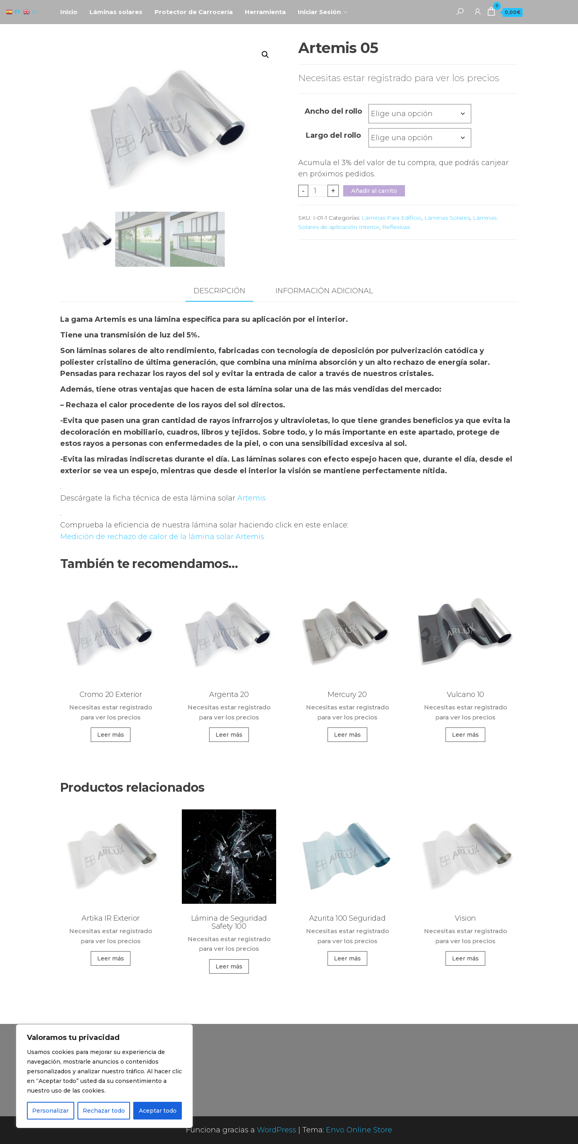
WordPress (276, 1130)
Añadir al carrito (374, 190)
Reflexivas (396, 227)
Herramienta (265, 12)
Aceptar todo (158, 1110)
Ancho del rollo (333, 111)
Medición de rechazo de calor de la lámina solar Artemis (162, 536)
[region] (104, 1076)
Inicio (68, 12)
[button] (265, 54)
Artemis (251, 498)
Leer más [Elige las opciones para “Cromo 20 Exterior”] (110, 734)
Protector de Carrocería (194, 12)
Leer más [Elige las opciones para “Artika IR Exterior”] (110, 958)
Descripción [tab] (219, 290)
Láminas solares (116, 12)
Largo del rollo (333, 135)
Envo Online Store (359, 1130)
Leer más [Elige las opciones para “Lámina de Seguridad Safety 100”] (229, 966)
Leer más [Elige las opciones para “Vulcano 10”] (465, 734)
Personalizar (50, 1110)
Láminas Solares (447, 217)
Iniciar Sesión (319, 12)
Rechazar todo (104, 1110)
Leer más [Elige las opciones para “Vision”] (465, 958)
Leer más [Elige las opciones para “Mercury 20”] (347, 734)
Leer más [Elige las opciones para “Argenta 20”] (229, 734)
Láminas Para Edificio (391, 217)
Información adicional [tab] (324, 290)
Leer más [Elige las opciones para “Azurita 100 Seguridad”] (347, 958)
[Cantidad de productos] (318, 191)
